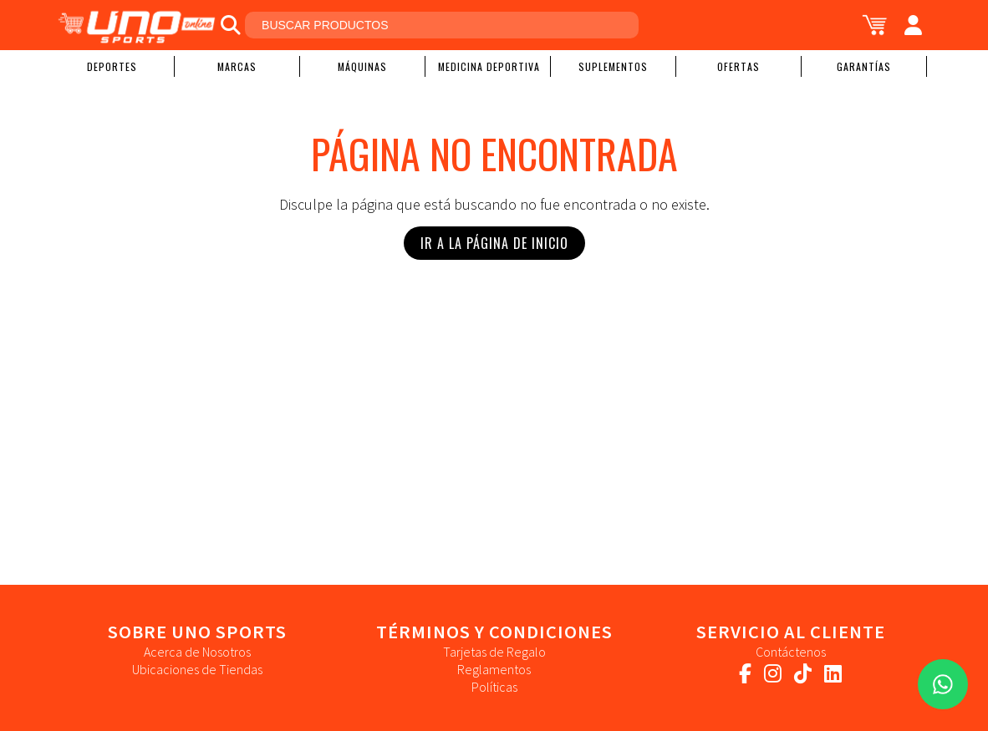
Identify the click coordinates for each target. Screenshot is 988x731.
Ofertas (738, 66)
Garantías (864, 66)
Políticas (494, 686)
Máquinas (362, 66)
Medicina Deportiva (489, 66)
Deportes (112, 66)
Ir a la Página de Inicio (494, 243)
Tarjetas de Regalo (494, 651)
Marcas (237, 66)
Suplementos (613, 66)
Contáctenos (791, 651)
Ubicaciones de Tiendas (197, 669)
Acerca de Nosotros (197, 651)
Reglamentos (494, 669)
